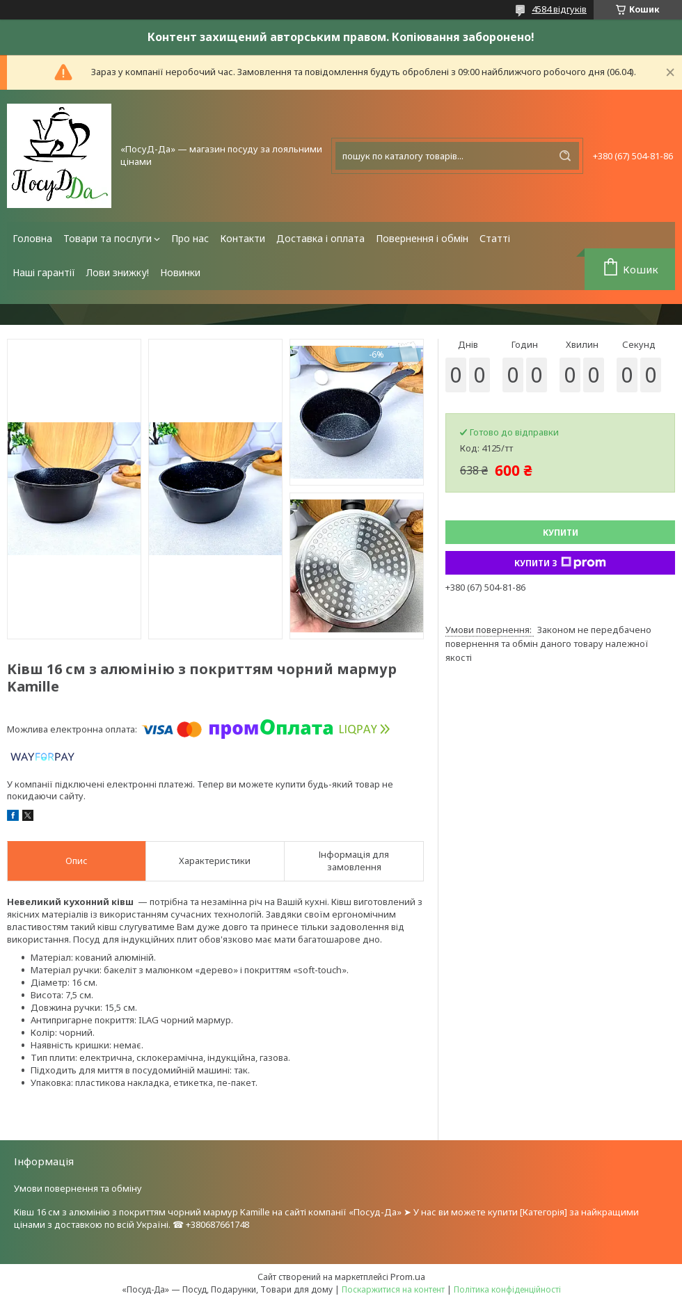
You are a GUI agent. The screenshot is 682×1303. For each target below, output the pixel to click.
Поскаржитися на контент (393, 1289)
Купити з (560, 563)
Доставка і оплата (320, 238)
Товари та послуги (107, 238)
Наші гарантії (44, 272)
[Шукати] (565, 156)
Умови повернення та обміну (78, 1188)
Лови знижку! (117, 272)
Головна (32, 238)
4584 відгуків (559, 9)
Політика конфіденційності (507, 1289)
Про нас (190, 238)
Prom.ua (407, 1276)
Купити (560, 532)
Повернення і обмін (422, 238)
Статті (494, 238)
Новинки (180, 272)
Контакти (242, 238)
